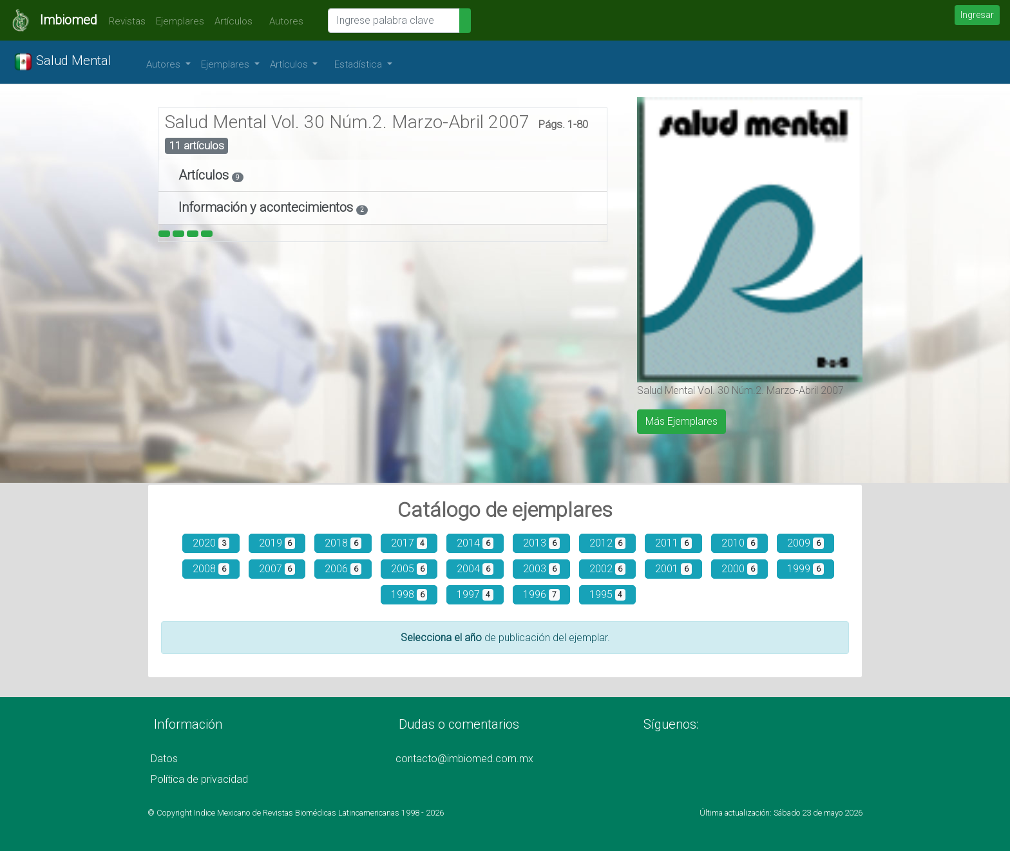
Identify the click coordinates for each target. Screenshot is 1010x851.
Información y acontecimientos (267, 207)
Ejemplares (180, 21)
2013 (541, 543)
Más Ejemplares (681, 421)
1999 (805, 569)
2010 (739, 543)
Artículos (233, 21)
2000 (739, 569)
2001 (673, 569)
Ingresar (977, 15)
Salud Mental (62, 61)
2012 (607, 543)
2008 (211, 569)
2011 (673, 543)
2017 (409, 543)
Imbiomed (68, 20)
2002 (607, 569)
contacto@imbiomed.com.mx (464, 759)
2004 (475, 569)
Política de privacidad (199, 779)
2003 (541, 569)
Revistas (124, 21)
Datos (164, 759)
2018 (343, 543)
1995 (607, 594)
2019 (277, 543)
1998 (409, 594)
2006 (343, 569)
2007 (277, 569)
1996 (541, 594)
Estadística (359, 64)
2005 (409, 569)
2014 (475, 543)
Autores (283, 21)
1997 (475, 594)
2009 (805, 543)
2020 (211, 543)
